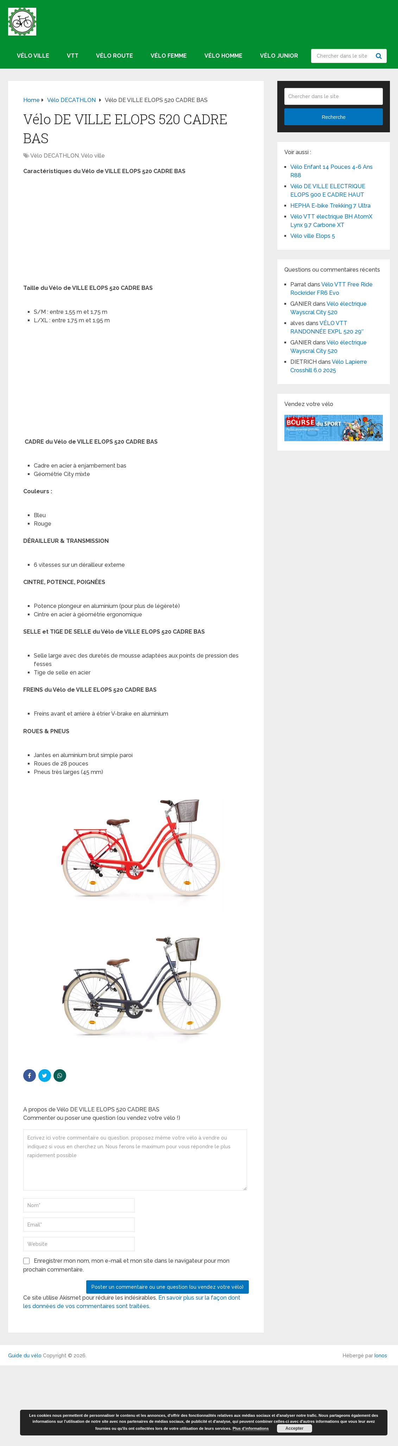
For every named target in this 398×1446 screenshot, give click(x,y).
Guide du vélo (25, 1355)
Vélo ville (33, 55)
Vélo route (114, 55)
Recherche (380, 56)
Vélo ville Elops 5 (312, 236)
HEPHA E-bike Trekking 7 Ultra (330, 205)
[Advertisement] (136, 232)
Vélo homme (223, 55)
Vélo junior (279, 55)
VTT (72, 55)
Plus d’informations (251, 1428)
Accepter (294, 1428)
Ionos (380, 1355)
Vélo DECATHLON (54, 155)
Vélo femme (169, 55)
